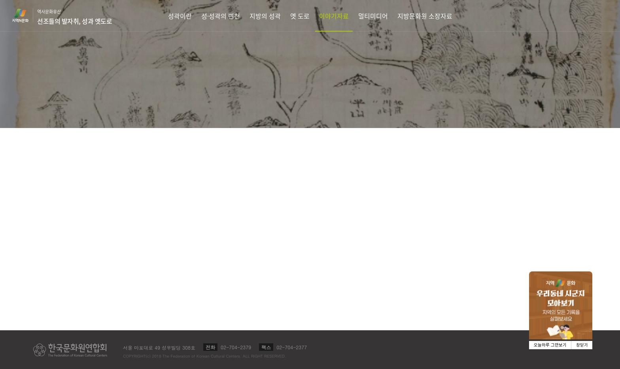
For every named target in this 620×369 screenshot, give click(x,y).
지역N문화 (24, 15)
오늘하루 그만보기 (550, 345)
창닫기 (582, 345)
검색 (602, 15)
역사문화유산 (74, 17)
